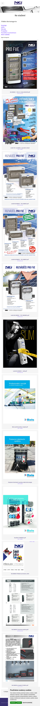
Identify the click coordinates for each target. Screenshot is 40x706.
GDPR (2, 27)
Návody (3, 29)
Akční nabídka (5, 34)
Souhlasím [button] (13, 702)
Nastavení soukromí (5, 702)
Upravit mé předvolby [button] (27, 702)
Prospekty (4, 31)
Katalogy (4, 25)
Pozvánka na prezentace (8, 33)
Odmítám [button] (19, 702)
